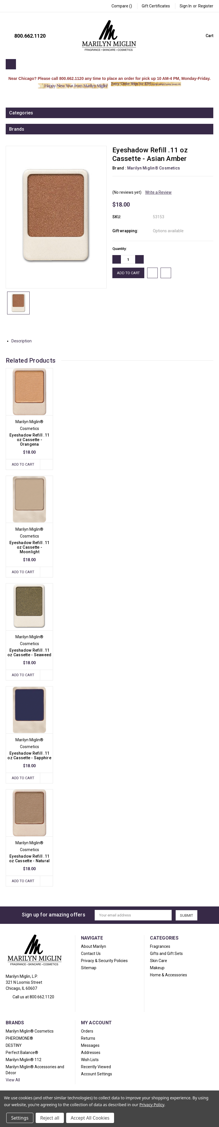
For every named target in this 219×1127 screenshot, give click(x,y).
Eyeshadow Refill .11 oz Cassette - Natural (29, 858)
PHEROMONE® (19, 1038)
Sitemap (88, 968)
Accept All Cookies (90, 1118)
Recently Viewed (96, 1067)
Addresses (90, 1053)
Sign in (186, 6)
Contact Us (91, 954)
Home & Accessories (168, 975)
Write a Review (158, 192)
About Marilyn (93, 946)
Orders (87, 1031)
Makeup (157, 968)
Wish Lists (90, 1060)
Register (205, 6)
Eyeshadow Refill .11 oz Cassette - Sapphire (29, 755)
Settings (20, 1118)
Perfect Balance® (22, 1053)
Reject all (49, 1118)
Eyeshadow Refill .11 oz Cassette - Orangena (29, 440)
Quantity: (119, 249)
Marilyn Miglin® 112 (23, 1060)
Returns (88, 1038)
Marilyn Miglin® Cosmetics (30, 1031)
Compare (121, 6)
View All (13, 1080)
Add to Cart (22, 464)
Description (23, 341)
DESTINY (14, 1045)
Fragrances (160, 946)
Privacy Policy (151, 1104)
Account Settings (96, 1074)
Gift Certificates (156, 6)
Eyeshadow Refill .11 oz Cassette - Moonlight (29, 547)
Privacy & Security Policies (104, 961)
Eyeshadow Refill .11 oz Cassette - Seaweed (29, 652)
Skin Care (158, 961)
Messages (90, 1045)
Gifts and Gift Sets (166, 954)
